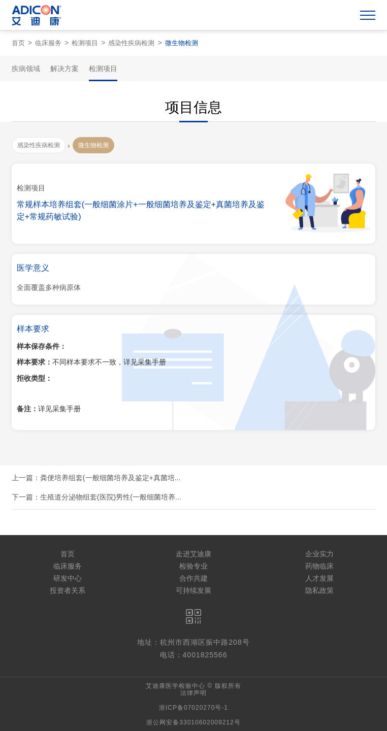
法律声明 (193, 692)
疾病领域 (26, 68)
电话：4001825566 (194, 655)
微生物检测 (181, 43)
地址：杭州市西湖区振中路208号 (193, 642)
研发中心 (67, 578)
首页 (18, 43)
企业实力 (319, 554)
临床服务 (48, 43)
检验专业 (193, 566)
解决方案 (64, 68)
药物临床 (319, 566)
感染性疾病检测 (131, 43)
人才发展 (319, 578)
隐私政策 (319, 590)
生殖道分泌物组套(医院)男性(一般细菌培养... (110, 497)
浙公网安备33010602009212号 (193, 722)
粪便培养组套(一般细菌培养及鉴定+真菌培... (110, 478)
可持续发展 (193, 590)
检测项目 (85, 43)
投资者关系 (67, 590)
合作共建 (193, 578)
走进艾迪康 (193, 554)
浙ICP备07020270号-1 (193, 707)
